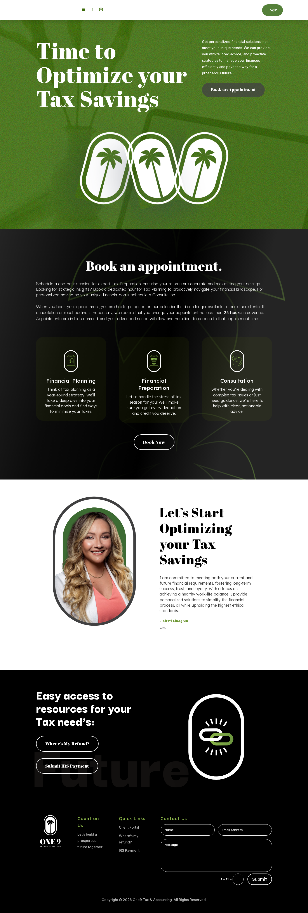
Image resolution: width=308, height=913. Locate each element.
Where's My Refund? (67, 744)
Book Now (154, 442)
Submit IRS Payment (67, 766)
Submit (259, 879)
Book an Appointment (233, 90)
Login (272, 10)
